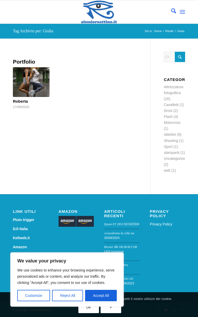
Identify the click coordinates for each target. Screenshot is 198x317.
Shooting (171, 141)
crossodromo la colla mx (119, 233)
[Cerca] (171, 12)
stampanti (171, 152)
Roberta (20, 101)
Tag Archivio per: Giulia (33, 31)
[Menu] (182, 12)
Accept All (101, 295)
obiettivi (170, 134)
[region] (67, 279)
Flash (168, 117)
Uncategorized (175, 158)
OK (88, 307)
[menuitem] (171, 12)
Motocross (172, 122)
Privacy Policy (161, 224)
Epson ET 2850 (113, 224)
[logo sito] (99, 12)
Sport (168, 147)
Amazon (20, 247)
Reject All (67, 295)
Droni (168, 111)
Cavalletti (171, 105)
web (167, 170)
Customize (33, 295)
